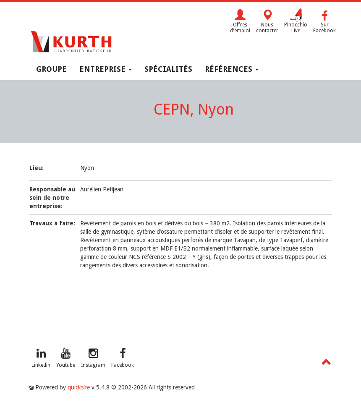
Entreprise (105, 69)
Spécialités (168, 69)
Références (232, 69)
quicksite (79, 387)
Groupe (51, 69)
